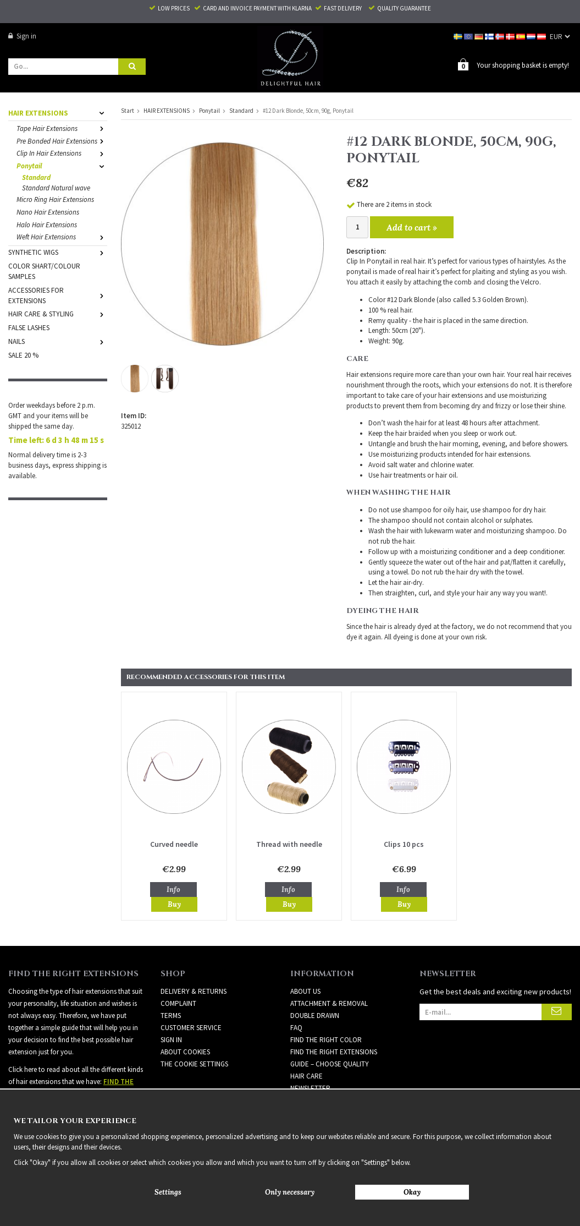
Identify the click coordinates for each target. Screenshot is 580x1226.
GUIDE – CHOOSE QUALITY (329, 1063)
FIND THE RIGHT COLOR (326, 1039)
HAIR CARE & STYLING (57, 313)
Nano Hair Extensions (47, 211)
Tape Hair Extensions (61, 128)
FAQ (296, 1027)
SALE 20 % (23, 354)
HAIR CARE (306, 1075)
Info (173, 889)
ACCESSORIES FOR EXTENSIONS (57, 295)
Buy (174, 903)
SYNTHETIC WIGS (57, 251)
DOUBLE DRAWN (314, 1015)
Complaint (178, 1003)
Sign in (22, 36)
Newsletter (310, 1087)
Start (127, 110)
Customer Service (191, 1027)
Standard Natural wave (56, 187)
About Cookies (185, 1051)
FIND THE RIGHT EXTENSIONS (333, 1051)
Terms (171, 1015)
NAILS (57, 341)
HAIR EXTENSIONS (57, 112)
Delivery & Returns (194, 990)
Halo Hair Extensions (46, 224)
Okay (412, 1192)
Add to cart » (411, 226)
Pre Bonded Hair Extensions (61, 140)
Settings (167, 1192)
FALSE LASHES (28, 327)
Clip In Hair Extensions (61, 152)
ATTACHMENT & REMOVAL (329, 1003)
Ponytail (61, 165)
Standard (36, 177)
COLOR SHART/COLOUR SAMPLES (44, 271)
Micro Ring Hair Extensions (55, 199)
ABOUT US (305, 990)
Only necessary (289, 1192)
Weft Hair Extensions (61, 236)
